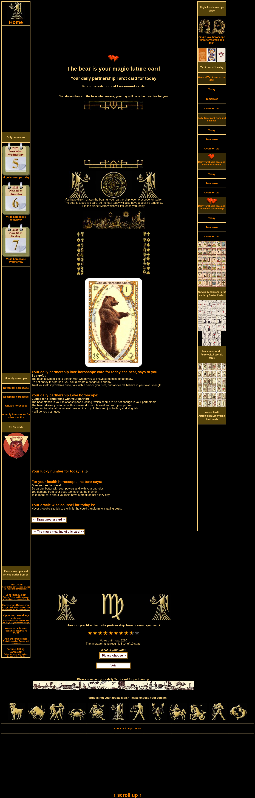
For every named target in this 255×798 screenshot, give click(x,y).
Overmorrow (211, 108)
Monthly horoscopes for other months (16, 416)
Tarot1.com (16, 586)
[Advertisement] (16, 79)
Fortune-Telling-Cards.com (16, 652)
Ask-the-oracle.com (16, 640)
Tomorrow (212, 99)
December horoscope (16, 396)
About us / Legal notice (127, 728)
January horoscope (15, 405)
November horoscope (16, 388)
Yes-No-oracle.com (16, 630)
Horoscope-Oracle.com (16, 607)
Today (211, 89)
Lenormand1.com (15, 596)
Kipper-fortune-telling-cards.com (16, 619)
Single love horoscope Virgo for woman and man (212, 38)
